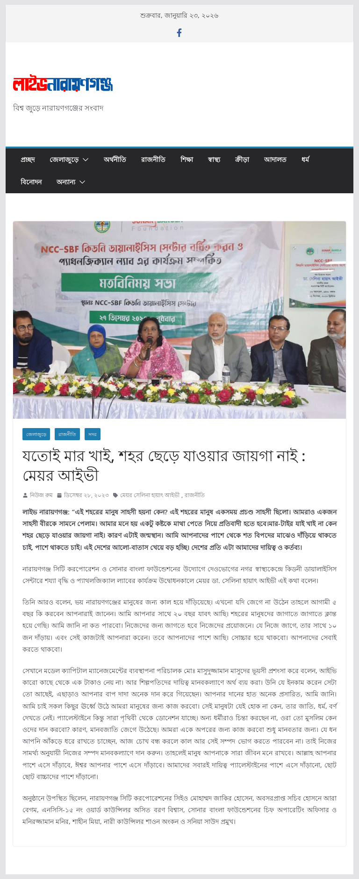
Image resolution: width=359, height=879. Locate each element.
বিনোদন (31, 181)
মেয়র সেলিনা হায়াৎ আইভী (150, 495)
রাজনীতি (153, 159)
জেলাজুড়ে (64, 159)
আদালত (275, 159)
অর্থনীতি (115, 159)
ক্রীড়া (242, 159)
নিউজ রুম (41, 495)
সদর (92, 434)
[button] (84, 159)
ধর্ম (305, 159)
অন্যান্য (66, 181)
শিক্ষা (186, 159)
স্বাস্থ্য (214, 159)
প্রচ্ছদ (28, 159)
